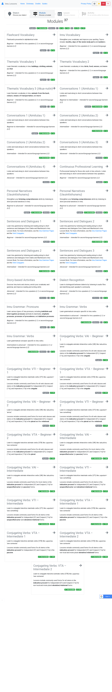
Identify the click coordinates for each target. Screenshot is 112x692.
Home (22, 4)
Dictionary (30, 4)
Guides (44, 4)
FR (108, 4)
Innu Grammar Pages (46, 231)
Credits (38, 4)
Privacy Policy (86, 4)
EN (103, 4)
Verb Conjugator (18, 233)
